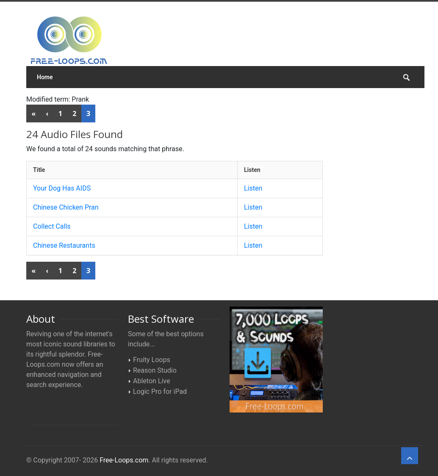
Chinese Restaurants (64, 245)
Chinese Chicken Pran (66, 207)
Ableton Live (151, 381)
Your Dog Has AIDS (62, 188)
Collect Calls (52, 226)
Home (45, 77)
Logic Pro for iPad (160, 391)
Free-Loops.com (124, 460)
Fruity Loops (151, 360)
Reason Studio (155, 370)
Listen (253, 188)
